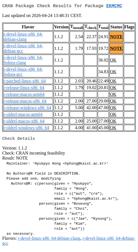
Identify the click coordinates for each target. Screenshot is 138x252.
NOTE (116, 37)
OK (113, 61)
